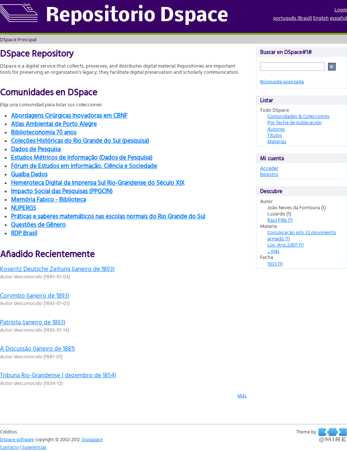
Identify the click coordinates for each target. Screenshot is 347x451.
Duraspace (92, 439)
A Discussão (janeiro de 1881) (37, 348)
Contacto (9, 447)
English (321, 18)
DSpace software (17, 439)
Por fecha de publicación (294, 122)
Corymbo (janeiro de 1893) (34, 295)
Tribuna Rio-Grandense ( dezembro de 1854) (58, 374)
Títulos (274, 135)
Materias (276, 141)
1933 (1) (275, 263)
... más (273, 251)
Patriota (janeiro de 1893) (32, 321)
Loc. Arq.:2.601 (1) (285, 244)
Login (341, 9)
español (338, 18)
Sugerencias (34, 447)
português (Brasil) (292, 18)
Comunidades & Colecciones (298, 116)
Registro (269, 174)
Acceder (269, 168)
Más (242, 395)
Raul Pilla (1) (280, 219)
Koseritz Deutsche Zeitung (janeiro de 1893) (57, 268)
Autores (276, 129)
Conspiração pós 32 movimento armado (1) (301, 235)
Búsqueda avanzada (282, 81)
